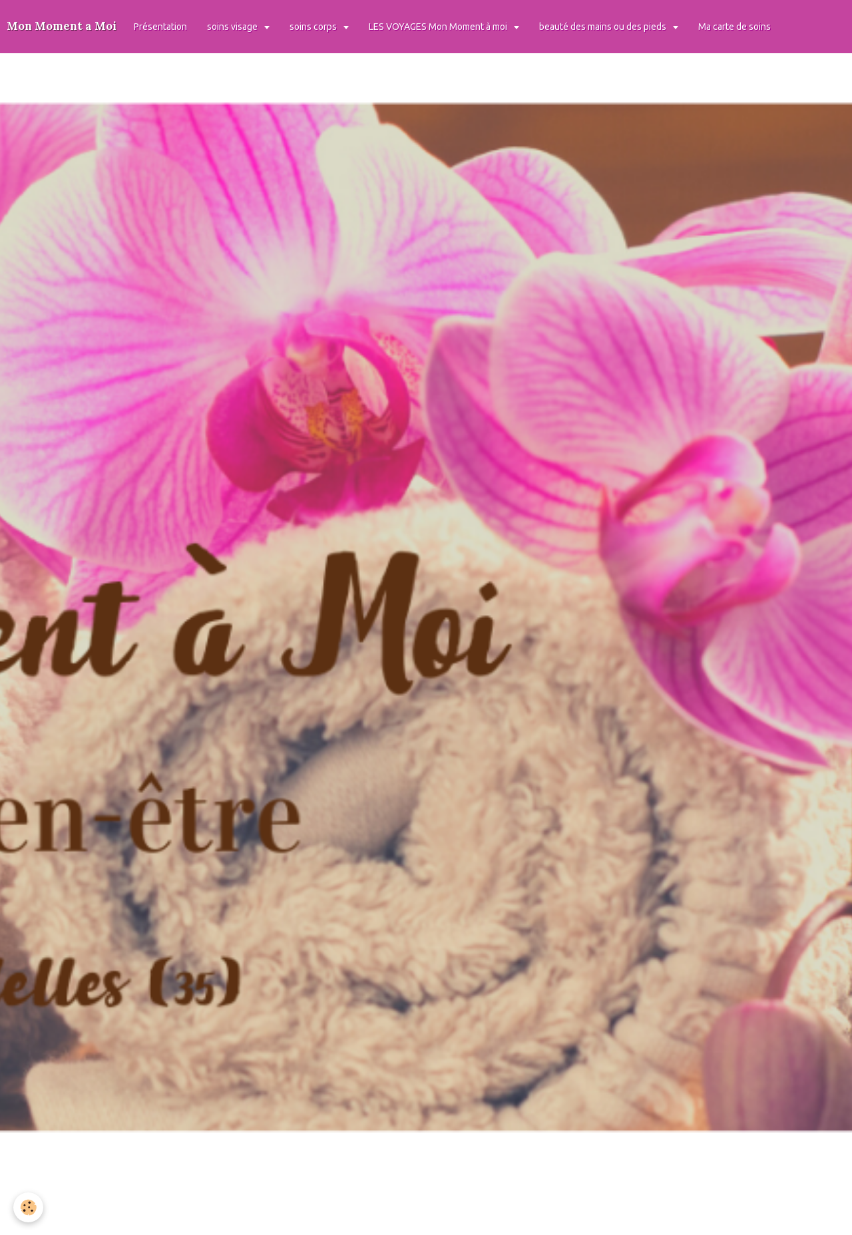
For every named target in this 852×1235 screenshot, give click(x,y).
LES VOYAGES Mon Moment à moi (439, 26)
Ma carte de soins (734, 26)
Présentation (160, 26)
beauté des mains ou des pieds (603, 26)
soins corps (314, 26)
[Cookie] (28, 1207)
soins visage (233, 26)
